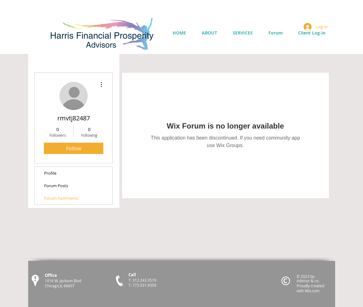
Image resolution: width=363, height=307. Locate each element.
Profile (50, 173)
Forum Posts (56, 185)
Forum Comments (61, 198)
